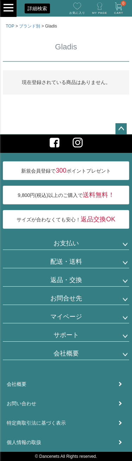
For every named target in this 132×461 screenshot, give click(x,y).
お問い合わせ (21, 403)
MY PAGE (99, 12)
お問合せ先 (66, 298)
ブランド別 (29, 26)
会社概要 (66, 353)
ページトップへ (121, 128)
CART (120, 7)
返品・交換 (66, 279)
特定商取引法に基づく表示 (36, 423)
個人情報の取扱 (24, 442)
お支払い (66, 243)
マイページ (66, 316)
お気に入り (77, 12)
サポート (66, 335)
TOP (10, 26)
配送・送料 (66, 261)
